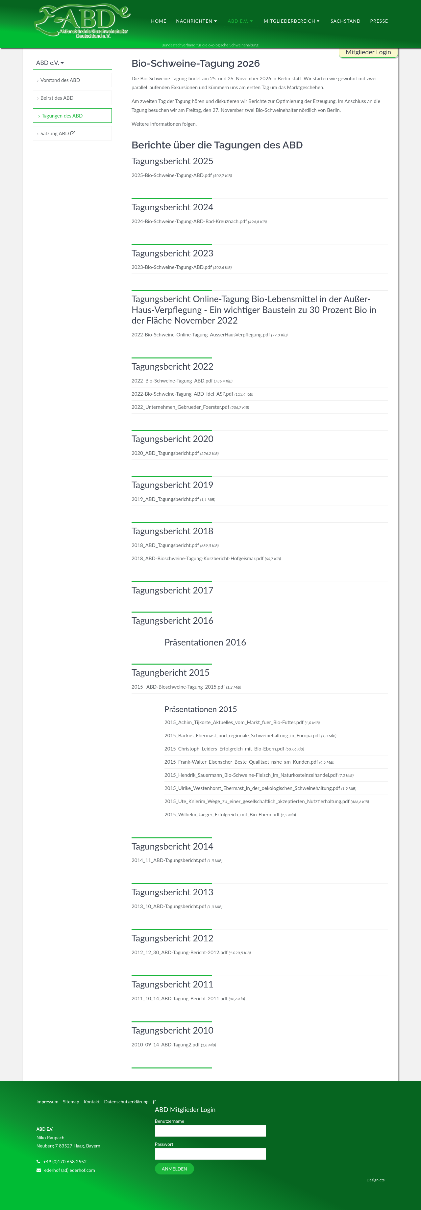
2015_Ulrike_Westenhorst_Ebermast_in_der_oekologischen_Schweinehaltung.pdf (260, 788)
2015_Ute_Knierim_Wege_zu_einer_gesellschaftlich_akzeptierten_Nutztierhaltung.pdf (266, 801)
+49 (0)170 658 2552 (65, 1162)
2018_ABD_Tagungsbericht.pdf (175, 545)
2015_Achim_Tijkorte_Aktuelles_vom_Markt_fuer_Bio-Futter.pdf (242, 722)
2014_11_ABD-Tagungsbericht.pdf (177, 860)
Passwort (164, 1144)
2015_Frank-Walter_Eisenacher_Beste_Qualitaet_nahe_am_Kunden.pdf (249, 762)
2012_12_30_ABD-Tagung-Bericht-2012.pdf (191, 953)
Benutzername (169, 1121)
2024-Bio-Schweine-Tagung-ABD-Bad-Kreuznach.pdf (199, 221)
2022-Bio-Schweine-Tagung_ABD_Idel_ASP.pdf (192, 394)
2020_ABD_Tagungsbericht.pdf (175, 453)
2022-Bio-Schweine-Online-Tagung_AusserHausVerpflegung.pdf (209, 335)
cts (382, 1179)
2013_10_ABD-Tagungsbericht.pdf (177, 906)
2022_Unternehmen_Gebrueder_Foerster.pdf (190, 407)
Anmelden (174, 1168)
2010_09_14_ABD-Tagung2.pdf (174, 1045)
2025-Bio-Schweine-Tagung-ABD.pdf (182, 175)
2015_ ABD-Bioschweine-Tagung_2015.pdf (186, 687)
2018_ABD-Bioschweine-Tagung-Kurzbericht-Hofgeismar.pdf (206, 558)
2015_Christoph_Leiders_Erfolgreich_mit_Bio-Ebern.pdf (234, 748)
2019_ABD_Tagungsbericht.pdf (173, 499)
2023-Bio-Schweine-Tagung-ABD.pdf (182, 267)
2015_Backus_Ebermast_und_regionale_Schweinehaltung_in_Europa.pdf (250, 735)
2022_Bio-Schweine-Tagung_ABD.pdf (182, 381)
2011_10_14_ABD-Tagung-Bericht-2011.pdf (188, 999)
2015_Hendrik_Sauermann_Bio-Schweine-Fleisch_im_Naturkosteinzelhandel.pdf (259, 775)
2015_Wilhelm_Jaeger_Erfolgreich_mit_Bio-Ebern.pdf (230, 814)
